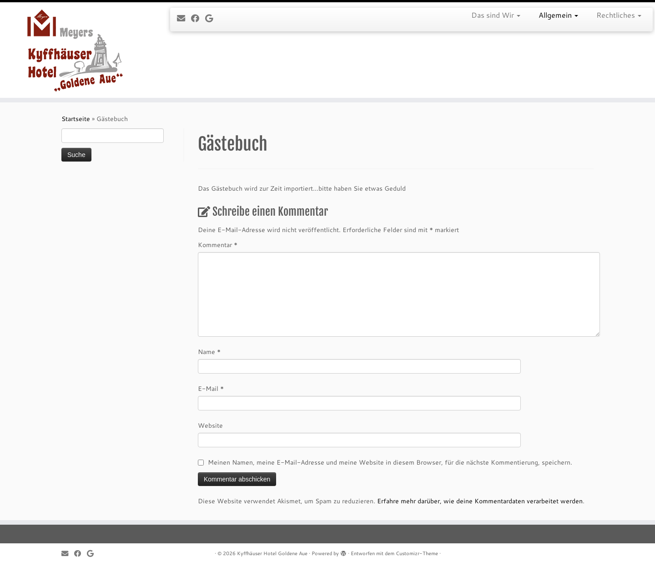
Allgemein (558, 15)
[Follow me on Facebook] (198, 18)
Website (210, 425)
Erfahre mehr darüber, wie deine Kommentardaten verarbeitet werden (480, 501)
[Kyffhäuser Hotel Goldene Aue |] (75, 50)
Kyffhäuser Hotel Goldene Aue (272, 553)
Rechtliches (618, 15)
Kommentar (217, 244)
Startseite (75, 118)
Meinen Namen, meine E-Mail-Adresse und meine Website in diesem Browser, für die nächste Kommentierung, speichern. (390, 462)
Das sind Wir (495, 15)
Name (209, 351)
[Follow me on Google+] (212, 18)
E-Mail (211, 388)
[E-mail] (184, 18)
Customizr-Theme (417, 553)
